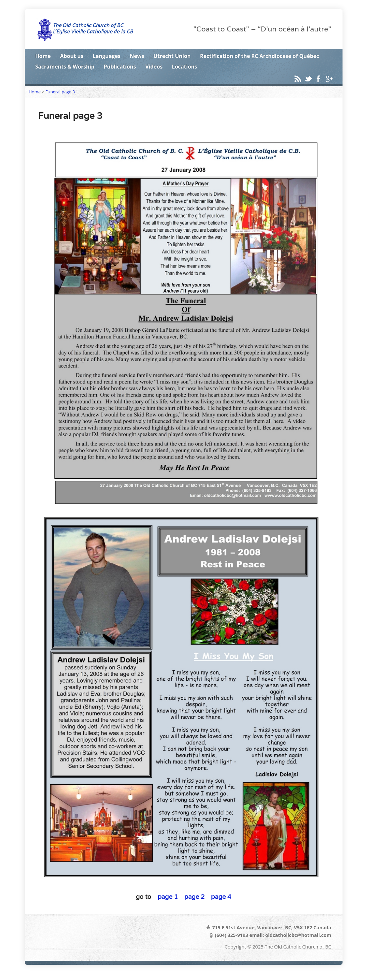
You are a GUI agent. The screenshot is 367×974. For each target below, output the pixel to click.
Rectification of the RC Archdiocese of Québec (259, 56)
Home (43, 56)
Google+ (329, 78)
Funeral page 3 (60, 92)
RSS (297, 78)
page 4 (221, 897)
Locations (184, 66)
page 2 (194, 897)
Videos (153, 66)
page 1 (167, 897)
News (137, 56)
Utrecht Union (172, 56)
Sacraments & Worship (65, 66)
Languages (106, 56)
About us (71, 56)
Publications (120, 66)
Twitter (308, 78)
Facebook (318, 78)
